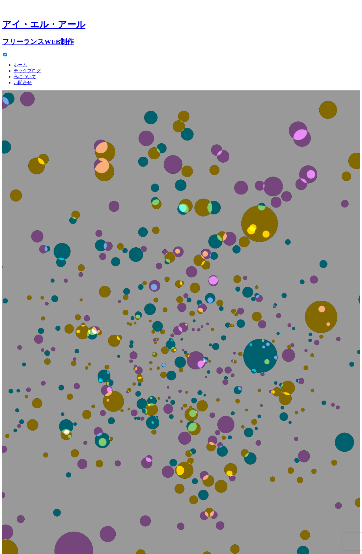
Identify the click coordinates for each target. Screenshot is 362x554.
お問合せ (23, 82)
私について (25, 76)
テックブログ (27, 70)
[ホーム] (181, 26)
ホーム (20, 64)
